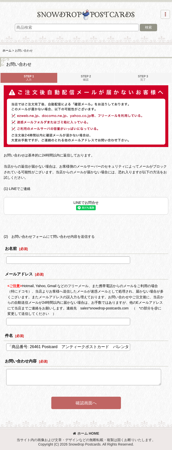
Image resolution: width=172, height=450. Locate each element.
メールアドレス (19, 274)
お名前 (11, 248)
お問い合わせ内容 (21, 361)
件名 (9, 335)
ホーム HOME (86, 433)
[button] (165, 14)
